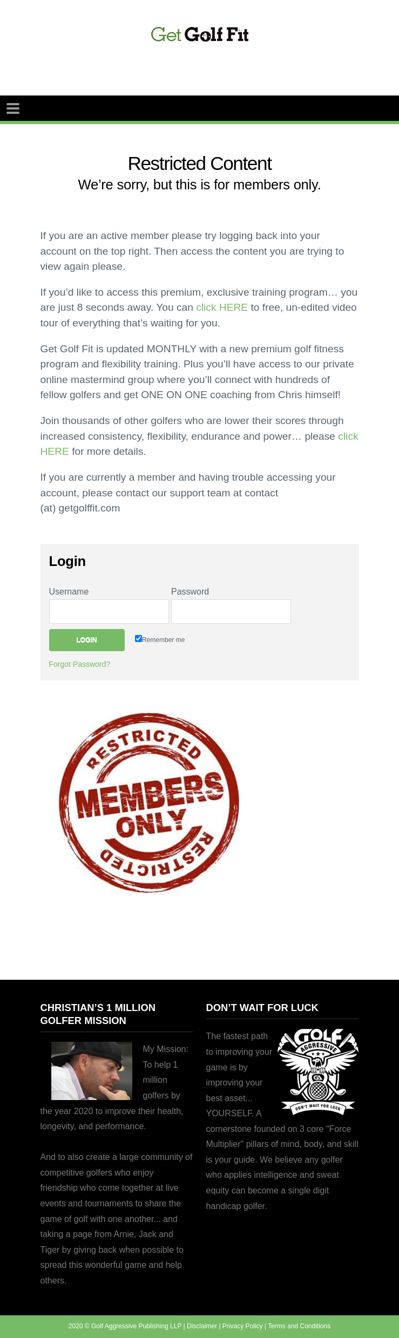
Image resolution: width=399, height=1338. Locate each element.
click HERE (222, 307)
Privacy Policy (242, 1326)
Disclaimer (202, 1326)
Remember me (160, 639)
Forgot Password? (80, 664)
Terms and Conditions (299, 1326)
